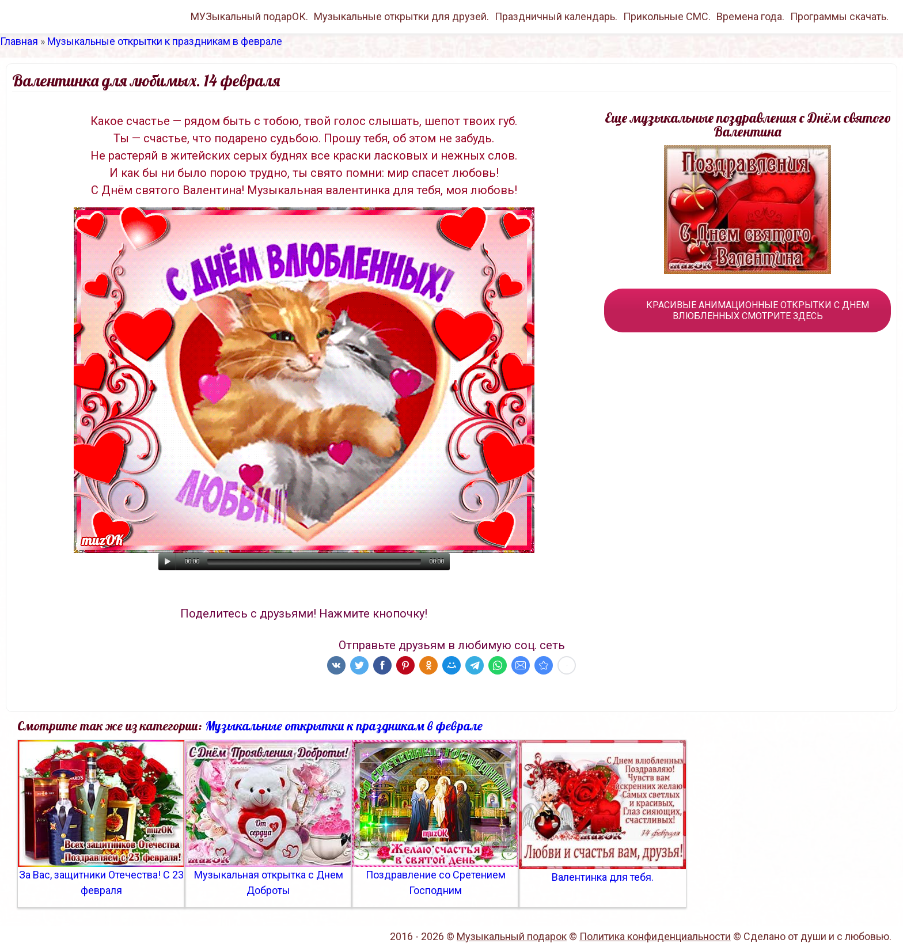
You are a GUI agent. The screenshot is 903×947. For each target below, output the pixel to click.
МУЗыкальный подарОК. (249, 16)
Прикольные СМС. (667, 16)
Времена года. (750, 16)
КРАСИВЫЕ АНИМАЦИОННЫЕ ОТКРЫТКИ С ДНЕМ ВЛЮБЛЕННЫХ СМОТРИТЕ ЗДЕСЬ (748, 310)
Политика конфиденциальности (655, 936)
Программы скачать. (839, 16)
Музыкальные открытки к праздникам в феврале (164, 41)
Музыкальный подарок (512, 936)
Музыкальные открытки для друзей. (401, 16)
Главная (19, 41)
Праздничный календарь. (556, 16)
